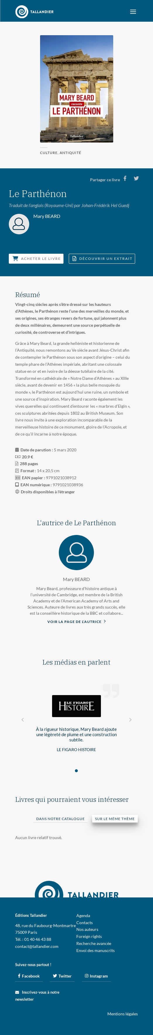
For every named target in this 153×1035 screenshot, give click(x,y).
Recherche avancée (93, 943)
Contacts (84, 922)
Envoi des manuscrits (95, 950)
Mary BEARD (76, 579)
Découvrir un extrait (103, 258)
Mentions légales (122, 1013)
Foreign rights (89, 936)
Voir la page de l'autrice (76, 621)
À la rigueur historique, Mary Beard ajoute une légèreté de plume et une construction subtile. (76, 734)
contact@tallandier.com (37, 946)
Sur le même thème (115, 819)
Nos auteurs (87, 929)
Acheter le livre (37, 258)
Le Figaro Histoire (76, 749)
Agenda (83, 915)
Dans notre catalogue (60, 819)
